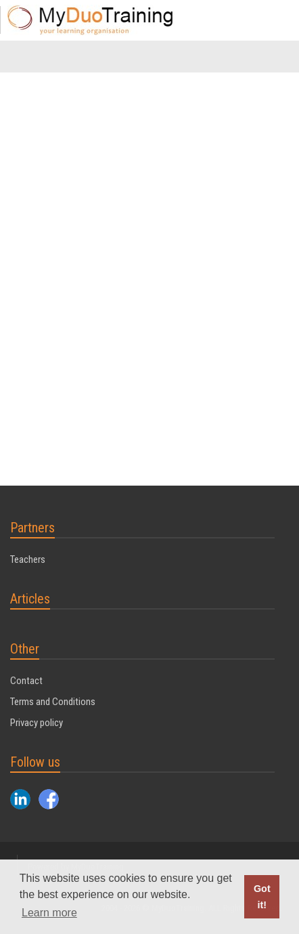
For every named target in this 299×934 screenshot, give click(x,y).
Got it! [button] (262, 896)
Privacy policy (36, 723)
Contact (26, 681)
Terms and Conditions (52, 702)
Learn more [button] (49, 912)
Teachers (27, 559)
